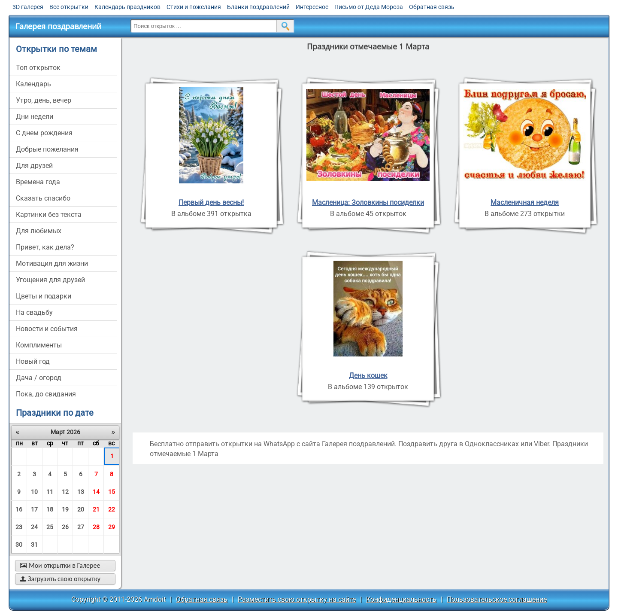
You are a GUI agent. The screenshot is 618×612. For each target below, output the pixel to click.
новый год (33, 361)
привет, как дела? (45, 247)
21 (96, 509)
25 (49, 527)
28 (96, 527)
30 (18, 544)
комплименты (39, 345)
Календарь (33, 84)
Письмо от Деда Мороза (368, 6)
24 (34, 527)
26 (65, 527)
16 (18, 509)
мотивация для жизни (52, 263)
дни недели (34, 117)
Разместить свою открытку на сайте (297, 599)
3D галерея (27, 6)
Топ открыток (38, 68)
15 (111, 491)
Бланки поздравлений (258, 6)
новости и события (47, 329)
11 (49, 491)
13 (80, 491)
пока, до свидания (46, 394)
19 (65, 509)
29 (111, 527)
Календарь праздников (127, 6)
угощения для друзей (50, 280)
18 (49, 509)
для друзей (34, 165)
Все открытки (68, 6)
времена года (38, 182)
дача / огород (38, 378)
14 (96, 491)
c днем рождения (44, 133)
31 (34, 544)
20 (80, 509)
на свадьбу (34, 312)
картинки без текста (49, 214)
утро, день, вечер (43, 100)
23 (18, 527)
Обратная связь (431, 6)
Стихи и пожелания (194, 6)
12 (65, 491)
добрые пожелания (47, 149)
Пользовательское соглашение (497, 599)
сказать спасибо (43, 198)
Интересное (312, 6)
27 (80, 527)
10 (34, 491)
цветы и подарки (43, 296)
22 (111, 509)
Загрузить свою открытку (60, 579)
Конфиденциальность (401, 599)
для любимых (38, 231)
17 (34, 509)
